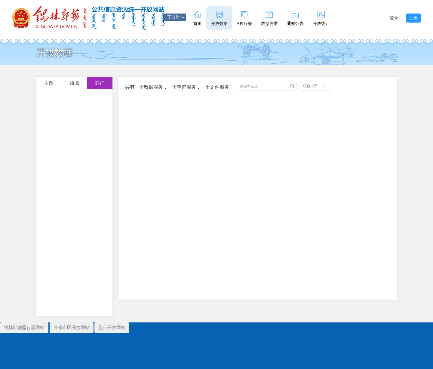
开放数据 (219, 18)
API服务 (244, 18)
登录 (394, 18)
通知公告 (295, 18)
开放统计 (321, 18)
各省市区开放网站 (72, 327)
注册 (413, 18)
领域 (74, 83)
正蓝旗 (175, 17)
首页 (197, 18)
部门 (100, 83)
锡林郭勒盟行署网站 (24, 327)
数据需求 (269, 18)
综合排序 (314, 86)
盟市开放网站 (111, 327)
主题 (49, 83)
